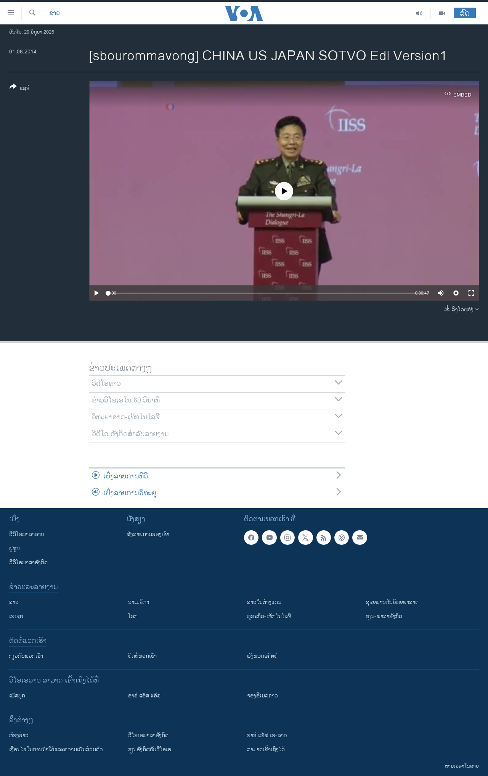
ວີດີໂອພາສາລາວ (26, 534)
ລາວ (14, 602)
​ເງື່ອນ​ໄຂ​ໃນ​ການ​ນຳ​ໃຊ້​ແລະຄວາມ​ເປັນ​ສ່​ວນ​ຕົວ (56, 749)
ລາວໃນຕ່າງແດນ (264, 602)
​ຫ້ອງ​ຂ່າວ (19, 735)
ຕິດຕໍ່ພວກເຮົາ (142, 656)
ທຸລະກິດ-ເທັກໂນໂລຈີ (269, 616)
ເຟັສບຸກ (17, 696)
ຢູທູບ (14, 548)
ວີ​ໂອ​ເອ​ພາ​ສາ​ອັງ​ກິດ (148, 735)
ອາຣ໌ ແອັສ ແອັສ (144, 696)
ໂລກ (133, 616)
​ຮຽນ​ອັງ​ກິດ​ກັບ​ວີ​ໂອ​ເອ (149, 749)
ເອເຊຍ (16, 616)
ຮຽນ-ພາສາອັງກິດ (384, 616)
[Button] (20, 89)
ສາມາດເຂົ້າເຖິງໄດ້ (266, 749)
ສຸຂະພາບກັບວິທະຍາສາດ (392, 602)
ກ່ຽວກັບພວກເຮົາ (26, 656)
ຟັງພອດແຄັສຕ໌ (262, 656)
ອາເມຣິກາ (138, 602)
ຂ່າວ (54, 13)
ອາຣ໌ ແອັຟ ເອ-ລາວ (267, 735)
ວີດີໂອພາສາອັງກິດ (28, 563)
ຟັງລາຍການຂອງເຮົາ (148, 534)
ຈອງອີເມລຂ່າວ (262, 696)
